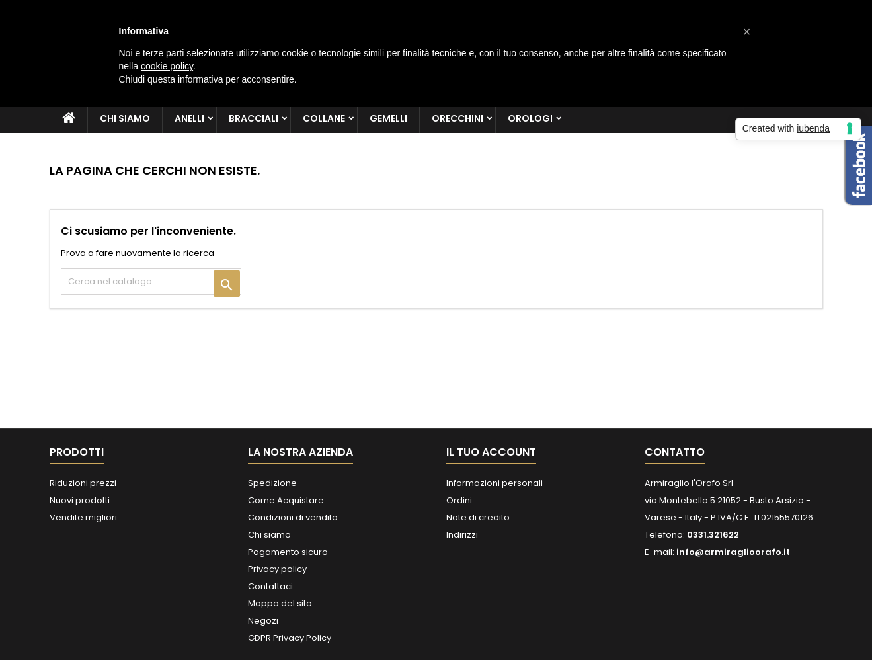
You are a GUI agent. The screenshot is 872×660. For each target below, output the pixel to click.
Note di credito (478, 517)
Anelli (189, 118)
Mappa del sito (280, 603)
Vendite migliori (83, 517)
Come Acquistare (286, 500)
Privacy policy (277, 569)
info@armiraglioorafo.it (733, 552)
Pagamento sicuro (288, 552)
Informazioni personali (494, 483)
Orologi (530, 118)
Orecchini (457, 118)
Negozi (263, 620)
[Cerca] (151, 281)
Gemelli (388, 118)
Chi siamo (125, 118)
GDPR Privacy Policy (289, 638)
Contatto (675, 452)
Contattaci (270, 586)
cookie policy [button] (167, 66)
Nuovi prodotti (80, 500)
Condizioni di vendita (293, 517)
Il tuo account (491, 452)
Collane (324, 118)
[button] (747, 31)
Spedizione (272, 483)
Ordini (459, 500)
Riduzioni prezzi (83, 483)
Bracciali (253, 118)
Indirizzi (462, 534)
